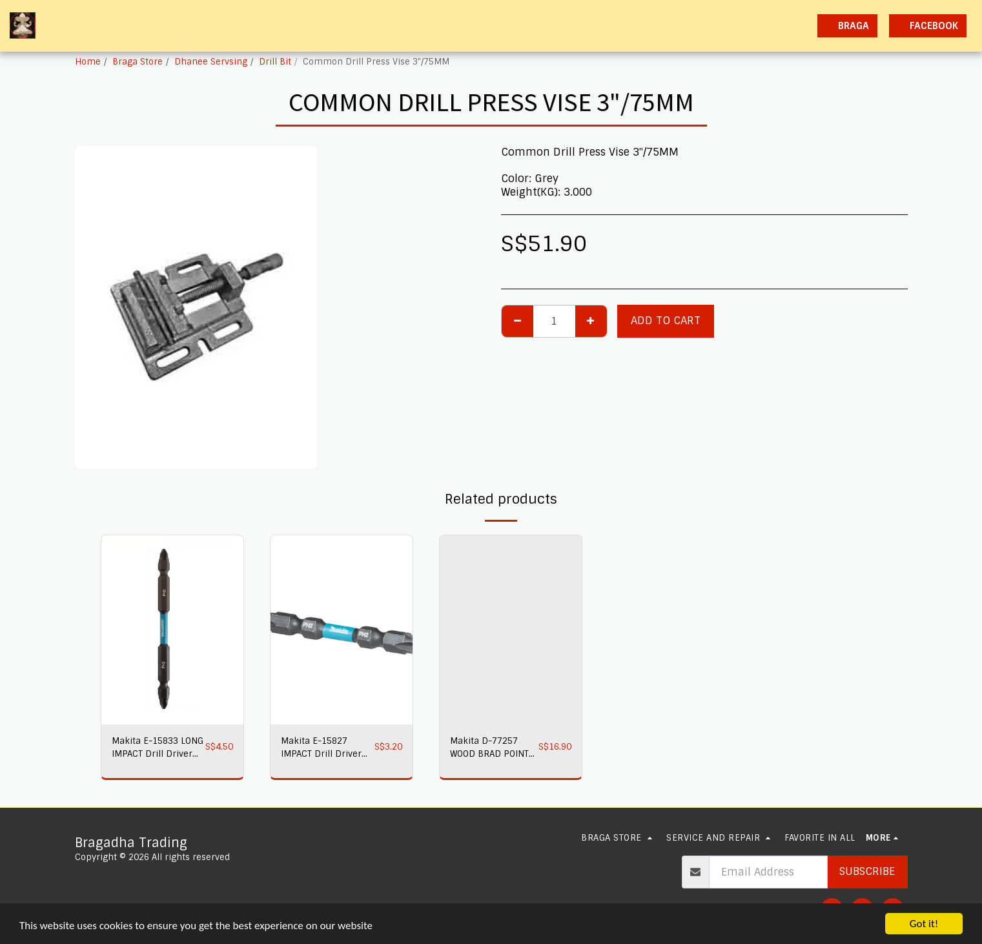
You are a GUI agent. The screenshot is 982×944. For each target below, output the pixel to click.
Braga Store (137, 61)
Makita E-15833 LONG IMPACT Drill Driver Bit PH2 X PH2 (157, 748)
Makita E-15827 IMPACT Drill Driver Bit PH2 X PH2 (321, 748)
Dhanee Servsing (210, 61)
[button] (694, 26)
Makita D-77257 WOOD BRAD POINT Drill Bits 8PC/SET (489, 748)
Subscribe (867, 871)
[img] (172, 629)
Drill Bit (275, 61)
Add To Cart (666, 320)
